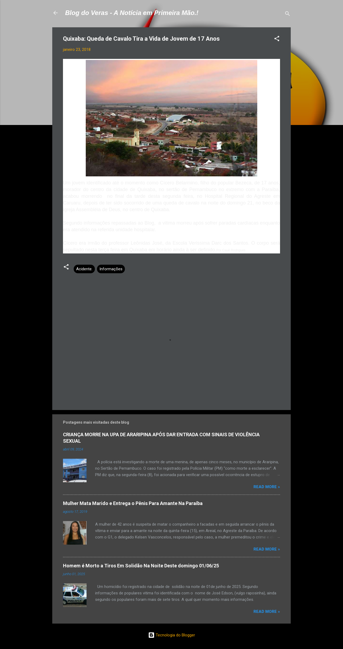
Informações (110, 269)
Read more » (266, 486)
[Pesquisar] (287, 14)
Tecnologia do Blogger (171, 635)
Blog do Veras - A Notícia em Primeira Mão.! (131, 12)
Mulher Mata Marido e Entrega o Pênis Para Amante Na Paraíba (133, 503)
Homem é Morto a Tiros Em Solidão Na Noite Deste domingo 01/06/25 (141, 565)
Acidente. (84, 269)
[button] (277, 39)
